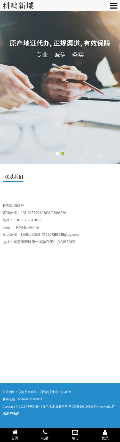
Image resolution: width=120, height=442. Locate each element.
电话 (45, 434)
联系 (105, 434)
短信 (75, 434)
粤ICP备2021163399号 (83, 406)
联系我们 (14, 176)
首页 (15, 434)
